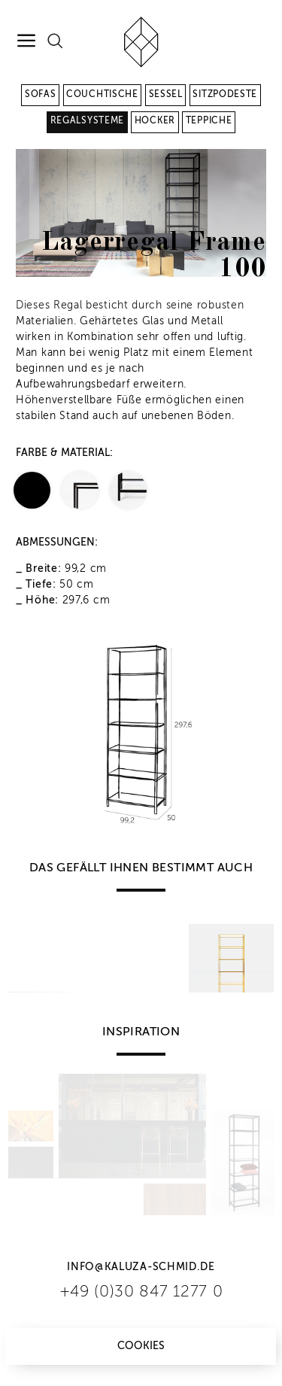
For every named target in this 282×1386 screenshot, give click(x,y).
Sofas (40, 94)
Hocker (155, 121)
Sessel (166, 94)
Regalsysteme (87, 121)
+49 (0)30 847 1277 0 (141, 1292)
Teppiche (209, 121)
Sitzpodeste (225, 94)
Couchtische (102, 94)
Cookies (141, 1346)
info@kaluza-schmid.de (141, 1267)
